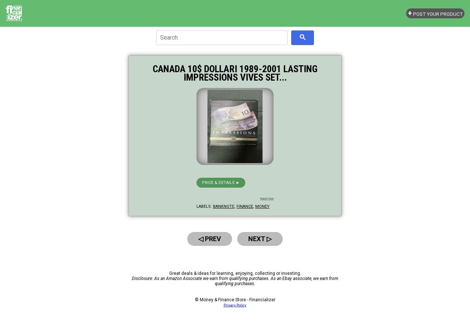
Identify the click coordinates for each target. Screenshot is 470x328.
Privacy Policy (235, 305)
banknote (223, 206)
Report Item (267, 198)
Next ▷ (260, 239)
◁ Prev (209, 239)
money (262, 206)
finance (244, 206)
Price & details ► (221, 182)
